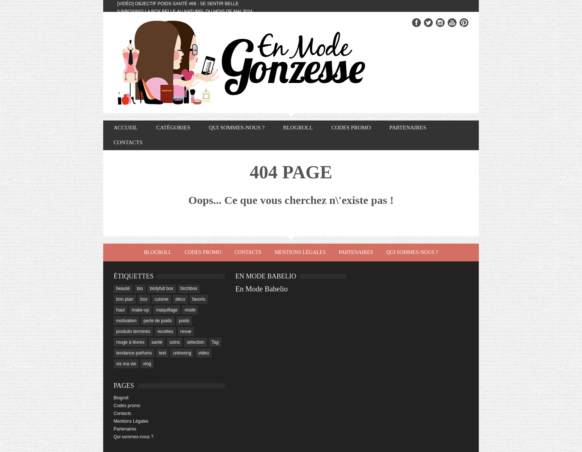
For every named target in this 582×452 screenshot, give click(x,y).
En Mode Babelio (261, 289)
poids (184, 320)
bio (140, 288)
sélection (195, 342)
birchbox (188, 288)
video (203, 353)
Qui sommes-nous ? (237, 128)
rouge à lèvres (130, 342)
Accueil (126, 128)
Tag (215, 342)
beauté (123, 288)
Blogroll (298, 128)
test (162, 353)
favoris (198, 299)
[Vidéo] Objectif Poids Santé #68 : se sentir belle (178, 3)
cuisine (161, 299)
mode (190, 310)
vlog (147, 363)
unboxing (182, 353)
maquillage (166, 310)
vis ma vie (126, 363)
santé (156, 342)
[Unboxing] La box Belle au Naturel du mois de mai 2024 (184, 11)
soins (174, 342)
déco (180, 299)
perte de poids (158, 320)
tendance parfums (134, 353)
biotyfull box (161, 288)
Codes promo (351, 128)
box (143, 299)
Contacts (128, 142)
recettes (165, 331)
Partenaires (407, 128)
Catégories (173, 128)
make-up (140, 310)
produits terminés (133, 331)
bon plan (124, 299)
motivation (126, 320)
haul (120, 310)
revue (186, 331)
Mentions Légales (300, 252)
